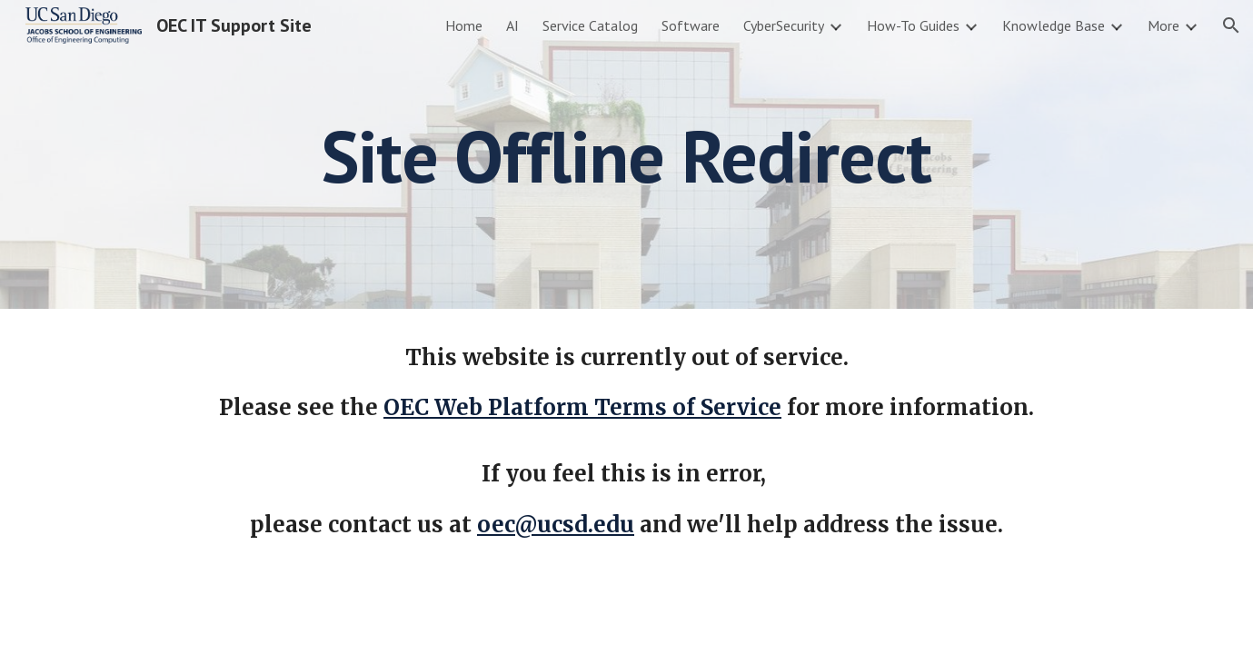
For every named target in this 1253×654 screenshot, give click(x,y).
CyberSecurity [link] (783, 25)
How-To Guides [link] (913, 25)
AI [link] (512, 25)
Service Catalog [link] (590, 25)
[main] (627, 154)
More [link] (1163, 25)
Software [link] (690, 25)
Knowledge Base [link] (1053, 25)
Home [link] (463, 25)
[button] (1231, 25)
